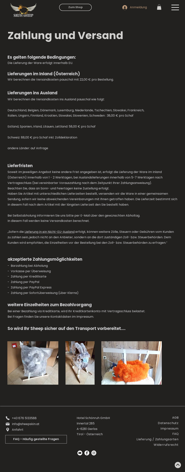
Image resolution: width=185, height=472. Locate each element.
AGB (175, 417)
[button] (175, 7)
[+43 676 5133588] (35, 418)
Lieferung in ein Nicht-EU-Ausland (50, 232)
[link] (159, 7)
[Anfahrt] (35, 430)
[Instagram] (93, 452)
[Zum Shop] (75, 7)
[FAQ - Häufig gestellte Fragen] (36, 439)
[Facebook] (86, 452)
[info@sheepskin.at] (35, 424)
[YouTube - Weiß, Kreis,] (79, 452)
